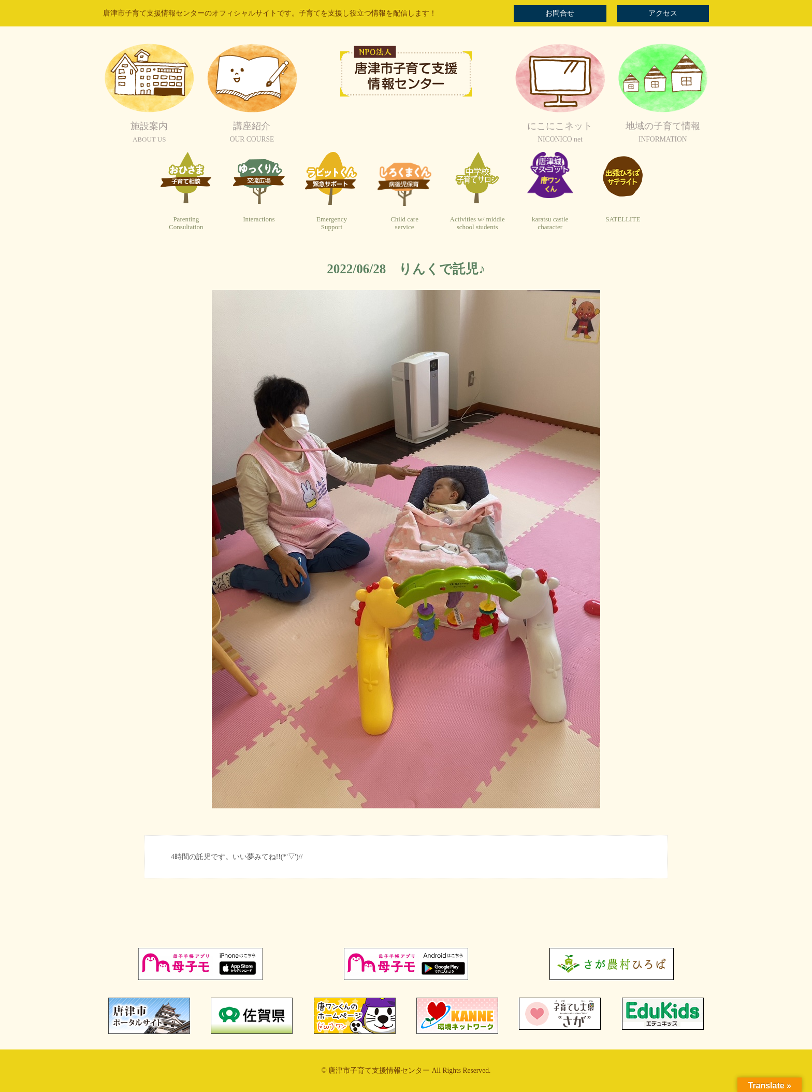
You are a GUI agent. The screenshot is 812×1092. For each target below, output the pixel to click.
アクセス (662, 13)
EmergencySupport (331, 223)
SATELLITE (622, 219)
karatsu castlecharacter (550, 223)
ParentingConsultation (186, 223)
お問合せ (559, 13)
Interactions (258, 219)
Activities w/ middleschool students (477, 223)
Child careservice (404, 223)
